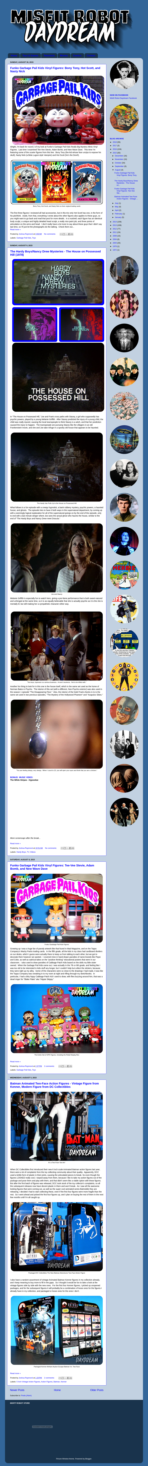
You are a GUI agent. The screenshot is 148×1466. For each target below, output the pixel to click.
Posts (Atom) (26, 1396)
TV (28, 852)
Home (14, 55)
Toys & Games (30, 55)
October (118, 163)
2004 (115, 239)
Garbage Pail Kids (24, 238)
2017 (115, 146)
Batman (57, 1382)
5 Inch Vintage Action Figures (28, 1382)
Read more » (15, 230)
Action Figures (47, 1382)
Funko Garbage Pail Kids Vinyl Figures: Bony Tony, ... (125, 175)
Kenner (64, 1382)
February (119, 214)
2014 (115, 222)
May (117, 207)
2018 (115, 142)
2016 (115, 149)
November (119, 159)
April (117, 210)
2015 (115, 153)
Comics (77, 55)
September (119, 166)
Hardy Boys (21, 852)
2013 (115, 225)
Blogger (88, 1459)
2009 (115, 236)
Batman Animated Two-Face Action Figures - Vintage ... (126, 198)
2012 (115, 229)
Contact (91, 55)
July (117, 203)
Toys (34, 238)
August (118, 170)
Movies (64, 55)
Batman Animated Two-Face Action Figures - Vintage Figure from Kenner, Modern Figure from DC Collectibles (54, 1085)
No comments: (50, 234)
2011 (115, 232)
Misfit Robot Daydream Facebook (123, 98)
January (118, 217)
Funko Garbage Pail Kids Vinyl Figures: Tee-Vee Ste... (124, 191)
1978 (115, 246)
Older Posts (96, 1390)
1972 (115, 250)
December (119, 156)
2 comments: (49, 1066)
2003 (115, 243)
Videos (32, 852)
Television (49, 55)
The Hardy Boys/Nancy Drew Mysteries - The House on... (126, 183)
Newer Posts (17, 1390)
